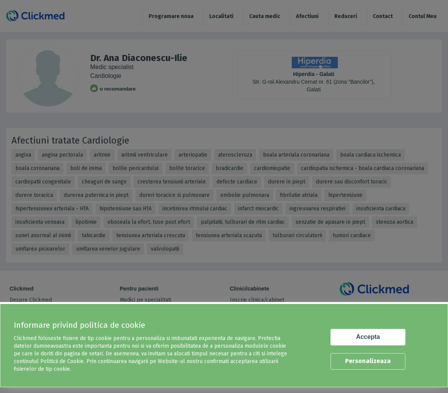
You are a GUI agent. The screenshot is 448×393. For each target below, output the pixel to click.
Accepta (368, 337)
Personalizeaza (368, 361)
